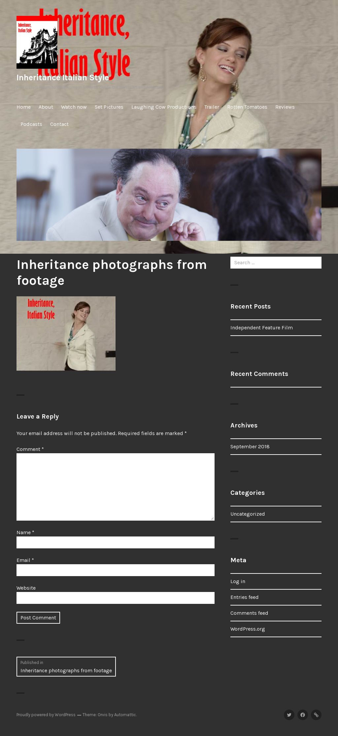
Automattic (125, 714)
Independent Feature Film (261, 327)
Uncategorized (247, 514)
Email (25, 560)
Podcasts (31, 124)
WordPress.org (247, 629)
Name (25, 532)
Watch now (74, 107)
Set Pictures (109, 107)
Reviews (285, 107)
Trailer (211, 107)
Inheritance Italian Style (63, 77)
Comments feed (249, 613)
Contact (59, 124)
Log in (237, 581)
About (46, 107)
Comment (30, 449)
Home (24, 107)
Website (26, 588)
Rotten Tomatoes (247, 107)
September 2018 (250, 446)
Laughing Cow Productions (163, 107)
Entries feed (244, 597)
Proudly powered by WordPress (46, 714)
